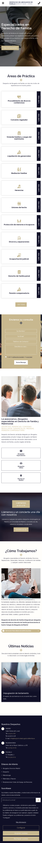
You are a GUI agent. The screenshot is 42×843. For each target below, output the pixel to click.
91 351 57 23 (12, 757)
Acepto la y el (18, 357)
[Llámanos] (39, 3)
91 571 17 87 (21, 503)
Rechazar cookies (21, 839)
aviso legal (29, 357)
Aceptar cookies (21, 833)
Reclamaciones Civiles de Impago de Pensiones (17, 782)
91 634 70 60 (12, 748)
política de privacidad (18, 357)
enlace (21, 449)
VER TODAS (21, 304)
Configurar (21, 828)
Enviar (38, 800)
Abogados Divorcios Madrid (11, 768)
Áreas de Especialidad (10, 48)
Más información (21, 822)
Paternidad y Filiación (9, 778)
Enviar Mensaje (21, 362)
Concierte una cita (21, 529)
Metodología (7, 775)
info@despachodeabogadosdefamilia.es (22, 738)
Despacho (6, 772)
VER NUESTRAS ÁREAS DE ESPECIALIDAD (18, 631)
